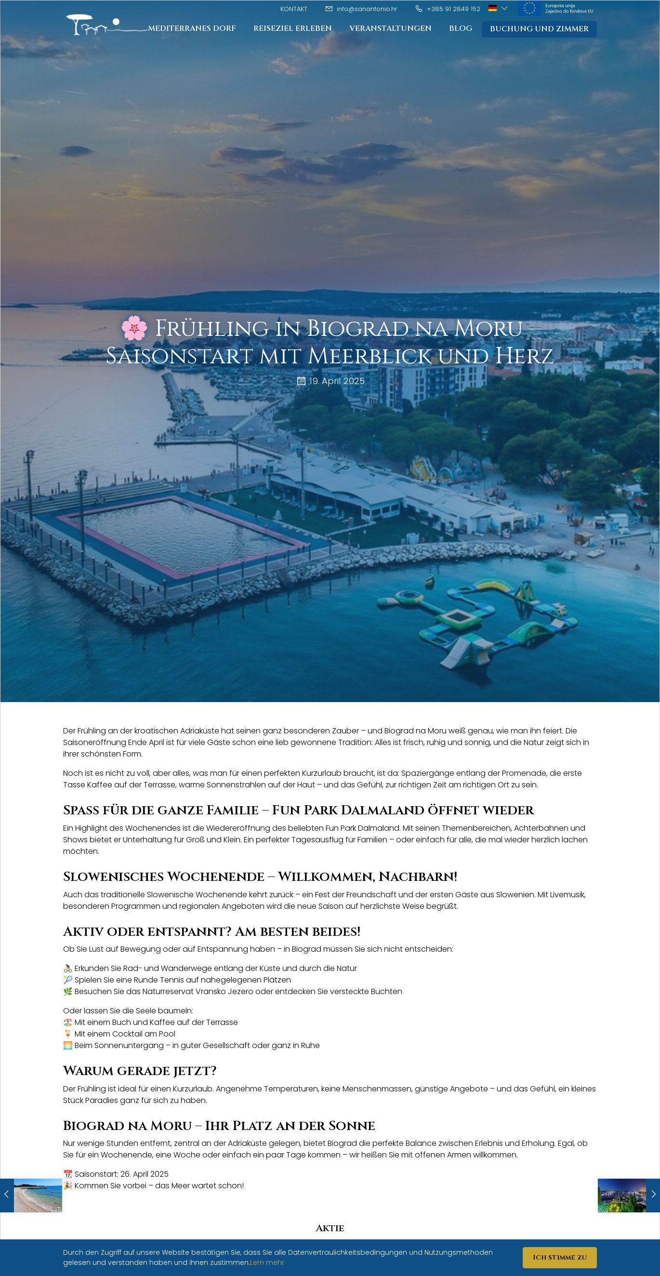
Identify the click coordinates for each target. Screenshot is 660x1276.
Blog (458, 29)
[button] (499, 8)
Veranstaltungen (388, 29)
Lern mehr (267, 1262)
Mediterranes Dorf (189, 29)
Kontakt (293, 9)
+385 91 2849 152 (447, 9)
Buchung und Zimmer (538, 29)
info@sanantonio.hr (361, 9)
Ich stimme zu (560, 1257)
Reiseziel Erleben (290, 29)
